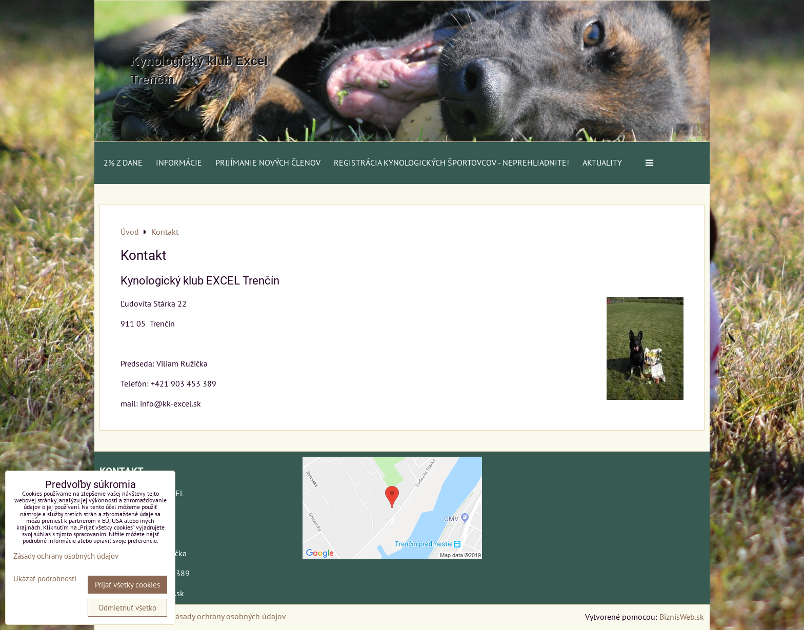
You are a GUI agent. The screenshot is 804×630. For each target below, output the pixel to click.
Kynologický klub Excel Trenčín (199, 70)
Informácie (179, 162)
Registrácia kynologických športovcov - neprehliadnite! (451, 162)
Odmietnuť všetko (127, 608)
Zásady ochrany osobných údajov (228, 616)
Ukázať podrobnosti (44, 579)
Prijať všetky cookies (127, 585)
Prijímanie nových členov (267, 162)
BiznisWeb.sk (681, 617)
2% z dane (123, 162)
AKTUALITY (602, 162)
